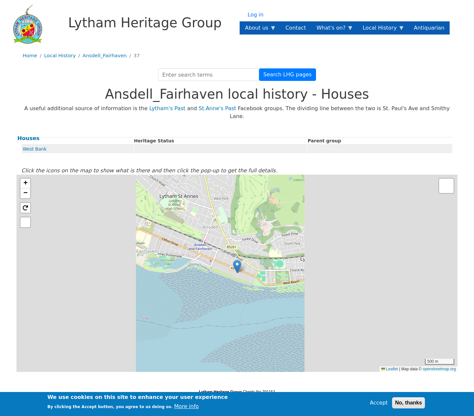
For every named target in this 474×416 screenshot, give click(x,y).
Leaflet (389, 369)
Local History (60, 56)
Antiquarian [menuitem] (429, 28)
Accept (379, 403)
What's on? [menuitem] (332, 30)
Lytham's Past (167, 108)
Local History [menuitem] (381, 30)
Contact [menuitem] (295, 28)
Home (30, 56)
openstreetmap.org (439, 369)
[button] (237, 266)
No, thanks (408, 402)
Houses (28, 138)
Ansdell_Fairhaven (105, 56)
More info (186, 406)
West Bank (34, 149)
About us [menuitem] (258, 30)
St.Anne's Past (217, 108)
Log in (255, 15)
